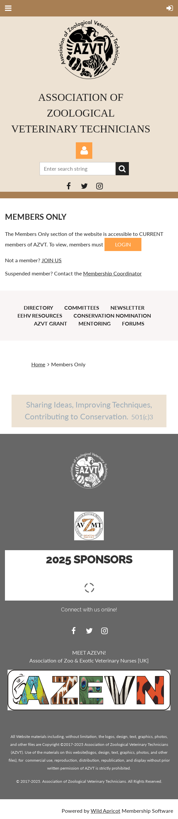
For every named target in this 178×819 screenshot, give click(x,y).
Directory (38, 307)
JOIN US (52, 260)
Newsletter (127, 307)
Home (38, 364)
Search (122, 168)
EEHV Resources (39, 315)
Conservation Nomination (112, 315)
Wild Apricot (105, 810)
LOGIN (123, 244)
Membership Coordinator (112, 273)
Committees (81, 307)
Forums (133, 323)
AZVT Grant (50, 323)
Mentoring (94, 323)
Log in (84, 150)
